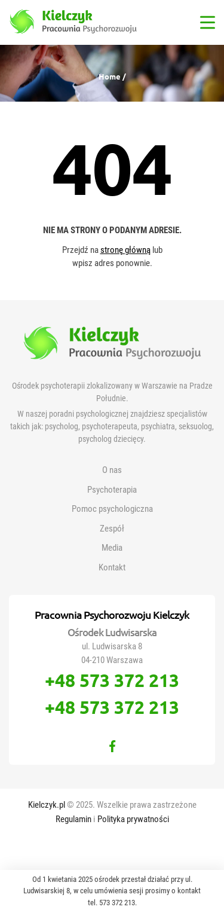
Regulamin (74, 819)
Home (110, 76)
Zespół (112, 528)
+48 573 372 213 (112, 680)
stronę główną (125, 250)
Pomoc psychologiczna (112, 508)
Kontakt (112, 567)
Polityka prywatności (133, 819)
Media (112, 547)
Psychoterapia (112, 489)
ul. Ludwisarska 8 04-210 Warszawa (112, 653)
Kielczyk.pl (47, 804)
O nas (112, 470)
